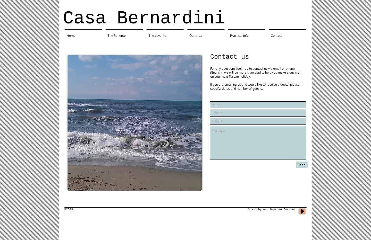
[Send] (302, 165)
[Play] (302, 211)
